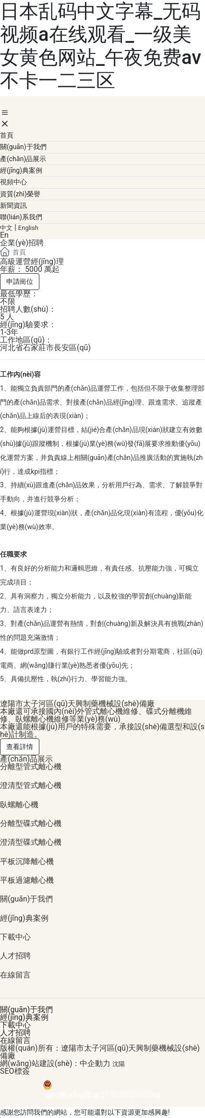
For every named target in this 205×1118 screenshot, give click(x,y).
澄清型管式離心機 (30, 785)
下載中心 (15, 936)
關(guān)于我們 (26, 898)
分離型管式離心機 (30, 766)
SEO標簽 (15, 1071)
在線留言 (15, 974)
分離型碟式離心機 (30, 823)
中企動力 (95, 1063)
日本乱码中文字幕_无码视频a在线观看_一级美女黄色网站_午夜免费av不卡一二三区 (100, 46)
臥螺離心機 (19, 804)
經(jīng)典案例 (24, 918)
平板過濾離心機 (27, 880)
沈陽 (118, 1063)
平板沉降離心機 (27, 861)
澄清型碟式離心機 (30, 842)
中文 (6, 227)
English (28, 227)
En (4, 235)
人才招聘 (15, 955)
